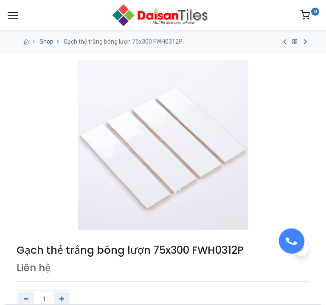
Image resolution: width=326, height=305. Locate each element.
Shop (46, 41)
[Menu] (13, 15)
